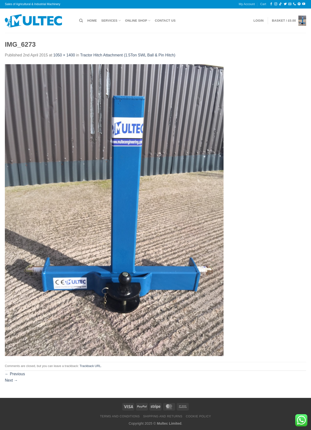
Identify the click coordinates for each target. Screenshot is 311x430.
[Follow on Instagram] (275, 4)
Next (11, 380)
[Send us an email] (289, 4)
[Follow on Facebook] (271, 4)
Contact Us (165, 20)
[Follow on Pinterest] (299, 4)
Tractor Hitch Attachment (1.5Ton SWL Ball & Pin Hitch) (127, 55)
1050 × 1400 (64, 55)
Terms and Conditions (120, 416)
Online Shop (137, 20)
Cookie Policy (198, 416)
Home (92, 20)
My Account (247, 4)
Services (111, 20)
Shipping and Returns (162, 416)
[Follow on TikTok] (280, 4)
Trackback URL (90, 366)
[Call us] (294, 4)
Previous (15, 374)
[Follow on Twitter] (285, 4)
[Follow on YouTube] (303, 4)
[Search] (81, 20)
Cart (263, 4)
